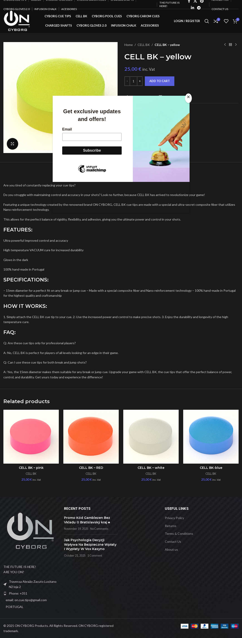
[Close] (188, 98)
